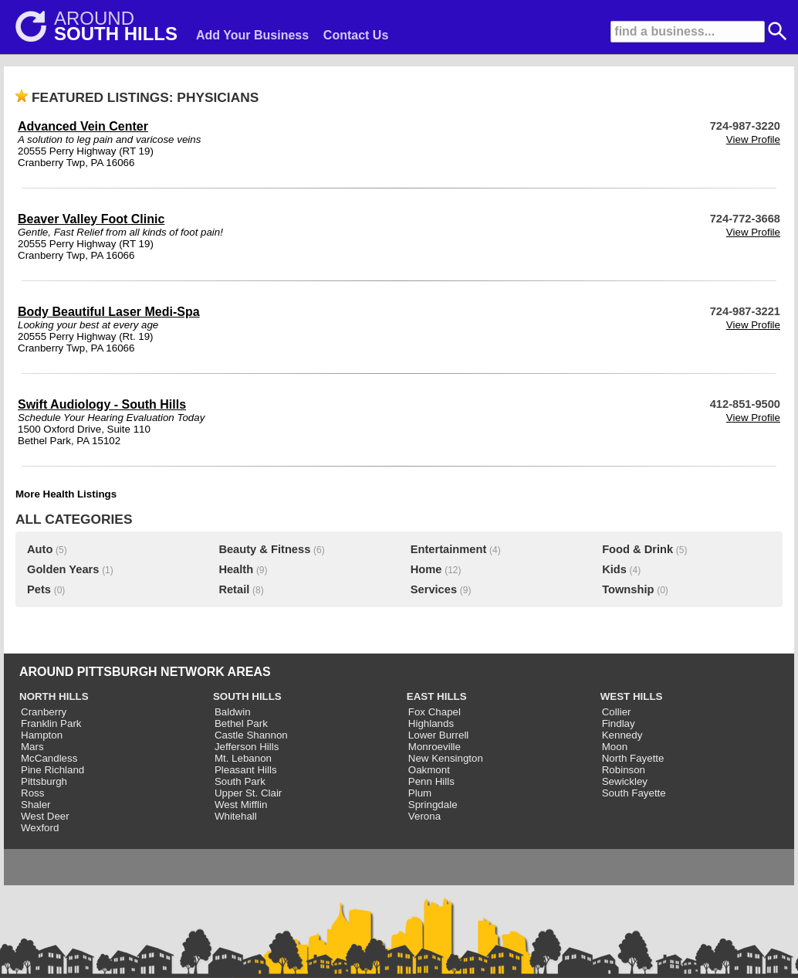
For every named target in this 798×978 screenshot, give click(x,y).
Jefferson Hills (247, 746)
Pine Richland (52, 770)
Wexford (40, 828)
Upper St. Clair (248, 793)
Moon (614, 746)
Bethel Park (241, 723)
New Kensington (445, 758)
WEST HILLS (631, 696)
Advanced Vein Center (83, 126)
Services (434, 589)
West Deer (45, 816)
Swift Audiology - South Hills (102, 404)
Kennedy (622, 735)
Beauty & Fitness (264, 549)
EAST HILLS (437, 696)
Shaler (36, 804)
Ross (32, 793)
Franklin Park (51, 723)
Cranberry (43, 712)
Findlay (618, 723)
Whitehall (236, 816)
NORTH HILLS (54, 696)
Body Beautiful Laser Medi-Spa (109, 311)
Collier (616, 712)
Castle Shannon (251, 735)
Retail (233, 589)
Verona (424, 816)
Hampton (42, 735)
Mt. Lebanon (243, 758)
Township (628, 589)
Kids (614, 569)
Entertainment (449, 549)
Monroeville (434, 746)
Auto (39, 549)
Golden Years (63, 569)
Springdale (433, 804)
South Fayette (634, 793)
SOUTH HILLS (247, 696)
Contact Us (355, 35)
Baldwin (233, 712)
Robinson (623, 770)
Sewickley (625, 781)
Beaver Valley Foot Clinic (91, 219)
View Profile (753, 139)
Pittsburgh (44, 781)
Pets (39, 589)
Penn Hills (431, 781)
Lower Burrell (438, 735)
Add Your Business (252, 35)
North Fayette (633, 758)
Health (235, 569)
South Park (240, 781)
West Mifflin (241, 804)
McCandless (49, 758)
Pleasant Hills (246, 770)
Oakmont (429, 770)
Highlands (431, 723)
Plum (419, 793)
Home (426, 569)
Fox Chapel (434, 712)
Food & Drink (637, 549)
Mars (32, 746)
